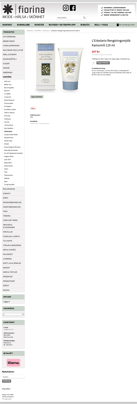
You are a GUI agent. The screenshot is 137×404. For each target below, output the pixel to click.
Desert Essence (9, 100)
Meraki (6, 144)
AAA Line (7, 81)
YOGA (5, 211)
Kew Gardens (8, 128)
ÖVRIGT (6, 285)
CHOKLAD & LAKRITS (11, 236)
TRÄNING (7, 216)
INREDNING (7, 72)
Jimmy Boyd (8, 125)
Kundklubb (23, 24)
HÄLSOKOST (8, 254)
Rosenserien (8, 166)
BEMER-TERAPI (9, 41)
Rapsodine (8, 163)
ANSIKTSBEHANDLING (12, 207)
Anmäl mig (6, 381)
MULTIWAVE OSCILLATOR (13, 50)
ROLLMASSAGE (9, 189)
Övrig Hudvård (9, 184)
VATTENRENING (9, 36)
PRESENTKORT (9, 281)
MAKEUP (6, 267)
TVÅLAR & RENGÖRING (12, 245)
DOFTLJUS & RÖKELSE (12, 263)
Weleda (6, 178)
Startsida (30, 31)
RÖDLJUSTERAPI (10, 54)
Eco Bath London (10, 109)
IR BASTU (7, 193)
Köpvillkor (6, 389)
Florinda (7, 116)
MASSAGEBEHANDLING (12, 202)
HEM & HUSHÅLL (9, 249)
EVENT (5, 198)
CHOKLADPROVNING (11, 45)
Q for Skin (7, 159)
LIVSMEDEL (7, 258)
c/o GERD (7, 94)
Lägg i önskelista (36, 97)
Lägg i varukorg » (103, 63)
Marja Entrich (8, 137)
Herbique (7, 119)
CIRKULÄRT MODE (10, 220)
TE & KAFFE (7, 241)
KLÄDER (6, 63)
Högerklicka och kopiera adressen (39, 123)
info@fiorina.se (8, 329)
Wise (5, 181)
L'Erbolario (8, 131)
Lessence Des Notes (11, 134)
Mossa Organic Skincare (12, 147)
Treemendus (8, 175)
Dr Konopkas (8, 103)
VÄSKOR (6, 68)
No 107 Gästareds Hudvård (13, 153)
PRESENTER (7, 276)
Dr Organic (7, 106)
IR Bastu (85, 24)
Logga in (6, 301)
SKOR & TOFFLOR (10, 272)
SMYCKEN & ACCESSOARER (9, 226)
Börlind (6, 91)
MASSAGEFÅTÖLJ (10, 59)
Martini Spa (8, 141)
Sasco (6, 169)
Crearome (7, 97)
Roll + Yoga (101, 24)
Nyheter (39, 24)
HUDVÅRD (7, 77)
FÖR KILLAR (7, 232)
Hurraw (6, 122)
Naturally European (11, 150)
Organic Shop (9, 156)
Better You (8, 84)
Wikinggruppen (7, 399)
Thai (5, 172)
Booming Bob (9, 88)
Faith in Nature (9, 113)
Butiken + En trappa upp (62, 24)
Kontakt (7, 24)
